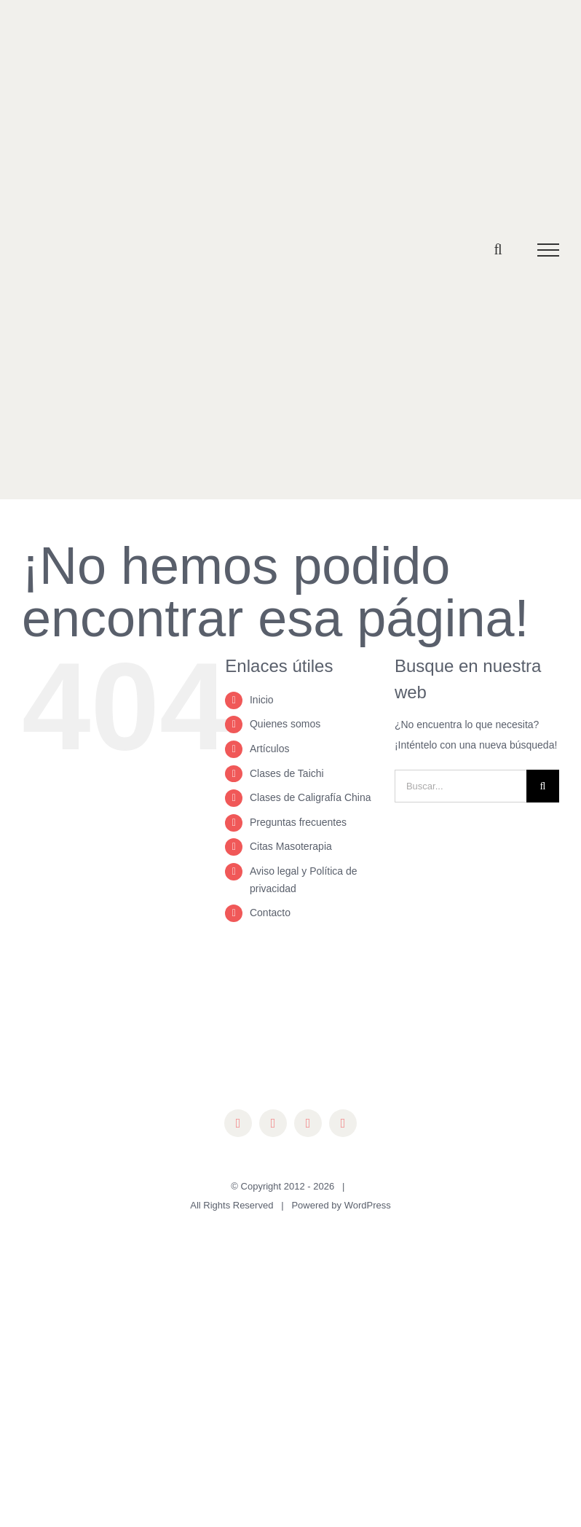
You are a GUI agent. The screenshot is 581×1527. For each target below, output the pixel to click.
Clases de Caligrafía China (310, 797)
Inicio (262, 700)
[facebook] (238, 1123)
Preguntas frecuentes (298, 822)
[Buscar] (542, 786)
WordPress (367, 1205)
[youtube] (308, 1123)
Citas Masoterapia (291, 846)
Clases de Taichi (287, 773)
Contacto (270, 912)
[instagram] (273, 1123)
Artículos (269, 748)
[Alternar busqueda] (498, 249)
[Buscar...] (460, 786)
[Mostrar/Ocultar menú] (548, 250)
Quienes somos (285, 724)
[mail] (343, 1123)
